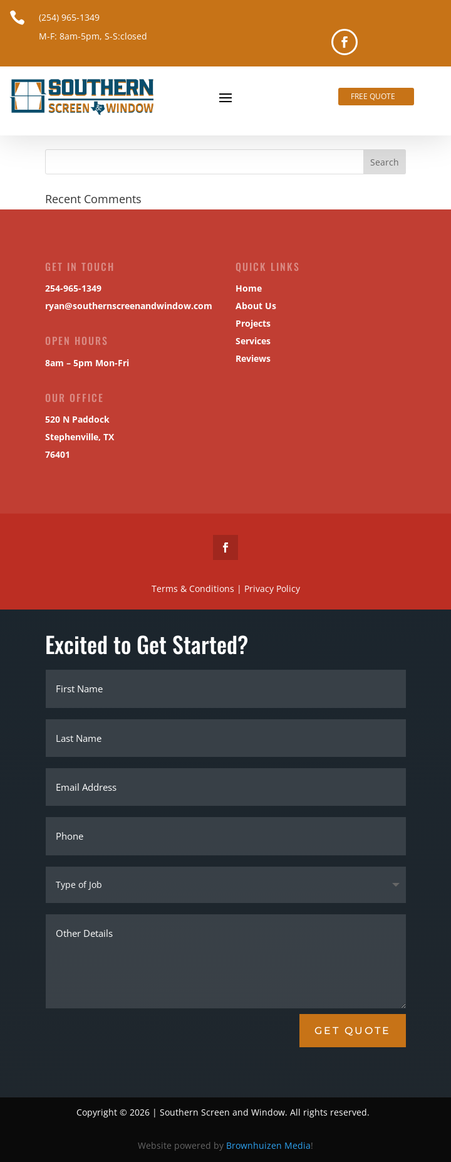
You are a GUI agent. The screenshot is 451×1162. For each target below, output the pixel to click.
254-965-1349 (73, 289)
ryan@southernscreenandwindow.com (127, 306)
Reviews (249, 358)
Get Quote (352, 1031)
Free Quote (373, 96)
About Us (252, 306)
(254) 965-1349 (69, 17)
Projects (249, 324)
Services (249, 341)
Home (245, 289)
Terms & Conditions (178, 588)
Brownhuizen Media (268, 1145)
